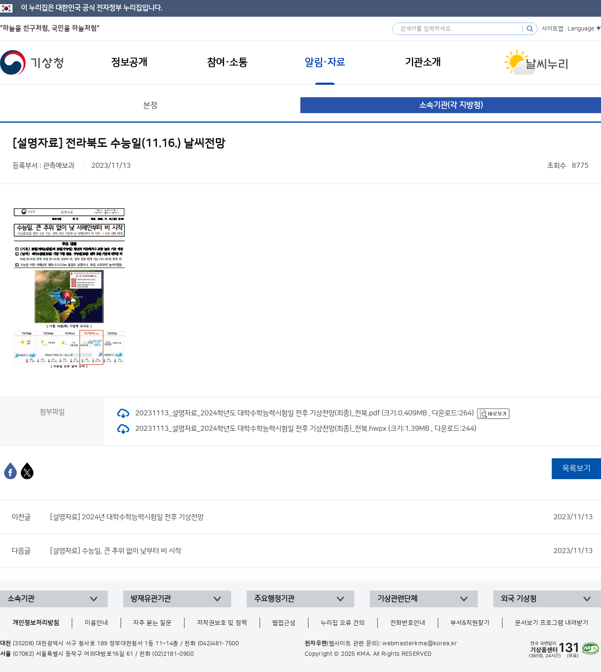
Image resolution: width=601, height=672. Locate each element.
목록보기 (576, 468)
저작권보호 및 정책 (222, 623)
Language (581, 28)
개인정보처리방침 (36, 623)
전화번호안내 (407, 623)
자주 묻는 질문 (152, 623)
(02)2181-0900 (173, 654)
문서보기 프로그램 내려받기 (551, 623)
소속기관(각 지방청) (451, 105)
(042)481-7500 (218, 643)
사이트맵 (552, 28)
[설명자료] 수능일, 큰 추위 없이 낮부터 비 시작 (321, 551)
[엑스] (27, 470)
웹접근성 (283, 623)
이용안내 (96, 623)
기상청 (31, 62)
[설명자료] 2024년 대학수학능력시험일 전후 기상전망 (321, 517)
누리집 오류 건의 (343, 623)
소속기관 (21, 599)
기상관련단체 (397, 599)
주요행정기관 (274, 599)
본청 (150, 105)
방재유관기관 (151, 599)
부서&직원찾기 (470, 623)
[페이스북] (10, 470)
